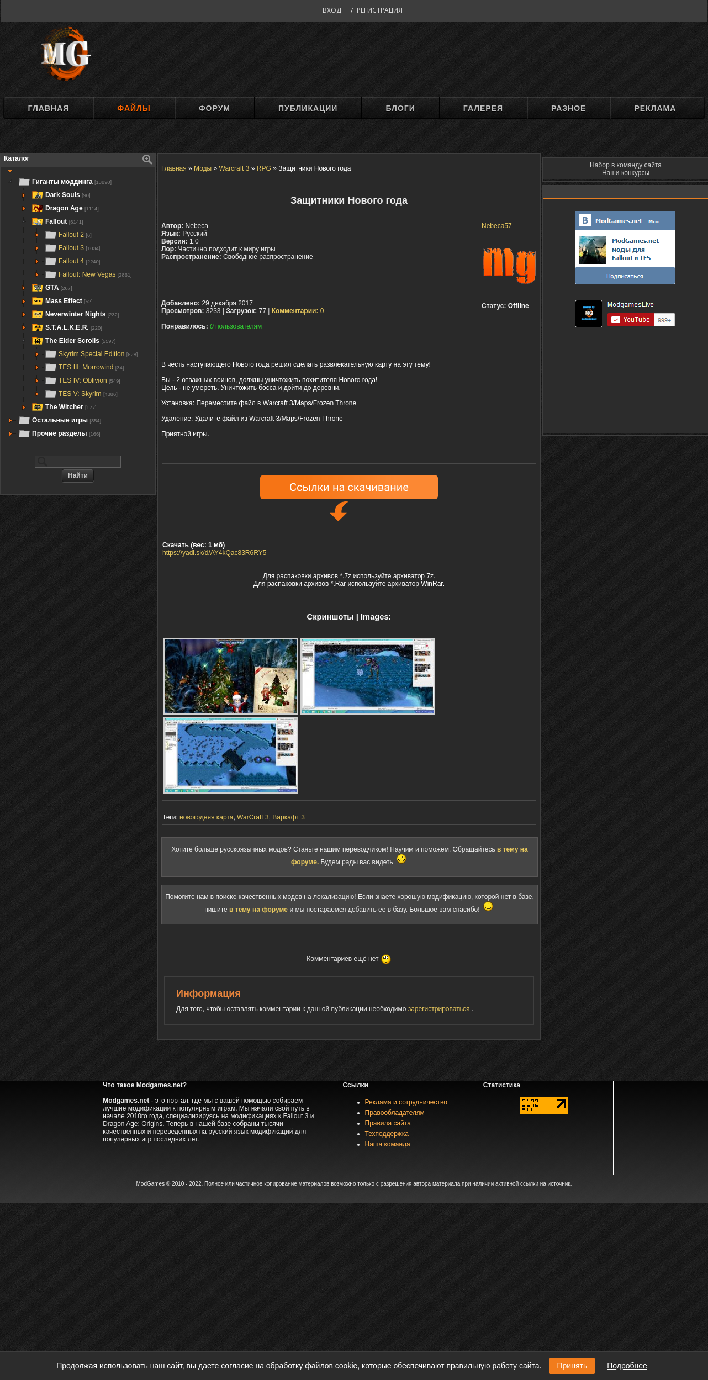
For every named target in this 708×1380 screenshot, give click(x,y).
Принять (572, 1365)
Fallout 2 (68, 234)
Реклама (655, 108)
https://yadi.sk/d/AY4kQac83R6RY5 (214, 553)
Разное (568, 108)
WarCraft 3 (253, 817)
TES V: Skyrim (81, 393)
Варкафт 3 (288, 817)
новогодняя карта (206, 817)
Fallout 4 (72, 261)
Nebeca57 (497, 226)
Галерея (483, 108)
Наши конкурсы (625, 173)
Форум (214, 108)
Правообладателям (395, 1113)
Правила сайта (388, 1123)
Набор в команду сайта (626, 165)
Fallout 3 (72, 248)
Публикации (307, 108)
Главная (48, 108)
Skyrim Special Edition (91, 354)
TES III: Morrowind (84, 367)
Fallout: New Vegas (88, 274)
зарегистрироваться (440, 1009)
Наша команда (387, 1144)
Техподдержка (387, 1134)
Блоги (400, 108)
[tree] (78, 307)
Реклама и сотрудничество (406, 1102)
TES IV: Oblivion (82, 380)
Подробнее (627, 1365)
